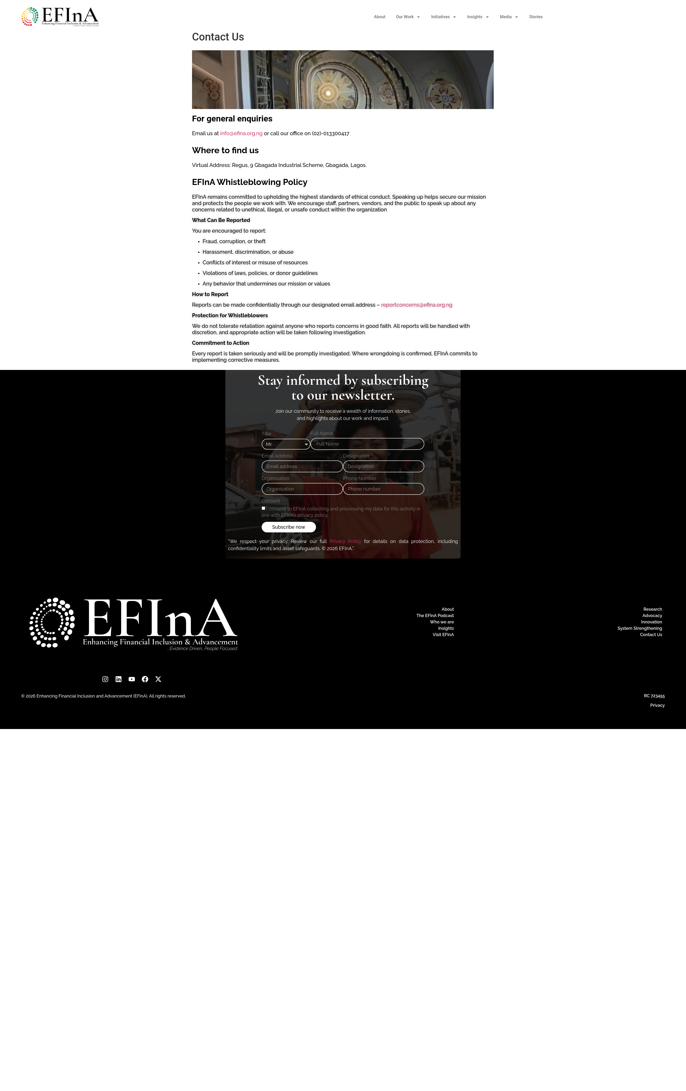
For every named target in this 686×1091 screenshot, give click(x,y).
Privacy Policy (345, 541)
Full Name (322, 433)
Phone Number (360, 478)
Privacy (657, 705)
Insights (478, 17)
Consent (271, 501)
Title (267, 433)
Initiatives (444, 17)
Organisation (276, 478)
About (379, 16)
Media (509, 17)
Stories (536, 16)
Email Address (278, 456)
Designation (356, 456)
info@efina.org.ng (241, 133)
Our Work (408, 17)
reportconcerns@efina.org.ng (416, 305)
